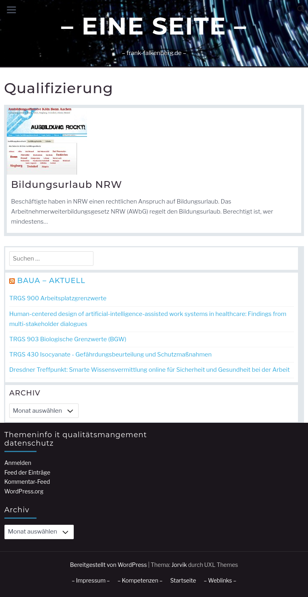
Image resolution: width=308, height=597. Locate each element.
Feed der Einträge (27, 472)
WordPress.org (24, 491)
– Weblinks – (220, 580)
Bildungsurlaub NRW (66, 184)
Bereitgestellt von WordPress (108, 564)
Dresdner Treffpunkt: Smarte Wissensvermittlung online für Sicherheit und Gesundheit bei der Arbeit (149, 369)
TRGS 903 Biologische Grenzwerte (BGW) (67, 339)
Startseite (183, 580)
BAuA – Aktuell (51, 280)
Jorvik (179, 564)
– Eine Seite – (154, 26)
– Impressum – (91, 580)
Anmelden (17, 462)
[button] (300, 9)
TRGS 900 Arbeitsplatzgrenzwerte (57, 298)
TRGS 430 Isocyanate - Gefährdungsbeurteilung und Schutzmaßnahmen (110, 354)
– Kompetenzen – (140, 580)
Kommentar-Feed (27, 481)
